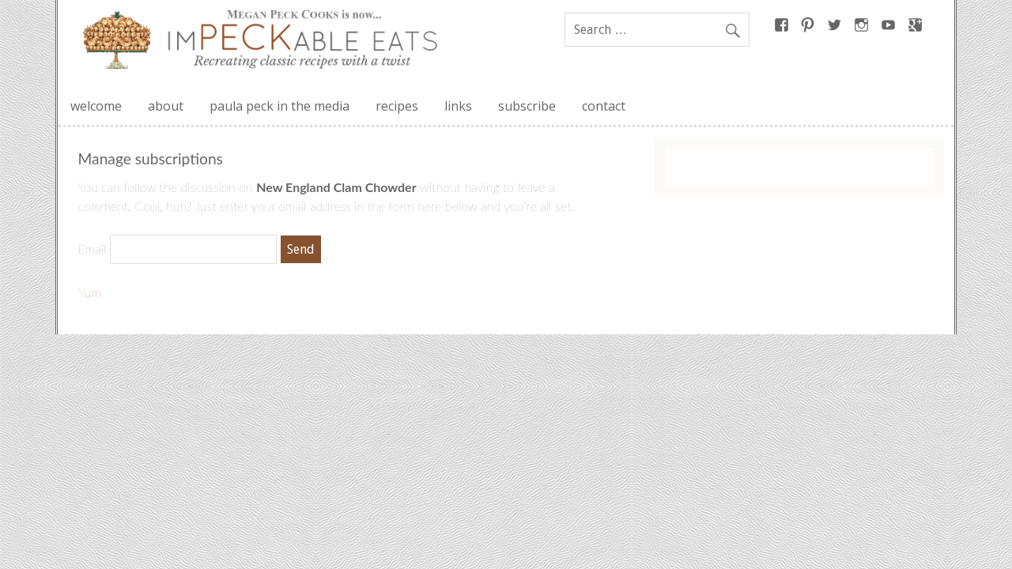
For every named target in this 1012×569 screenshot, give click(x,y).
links (458, 106)
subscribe (527, 106)
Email (92, 248)
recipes (397, 106)
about (165, 106)
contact (603, 106)
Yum (89, 292)
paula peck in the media (279, 106)
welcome (96, 106)
